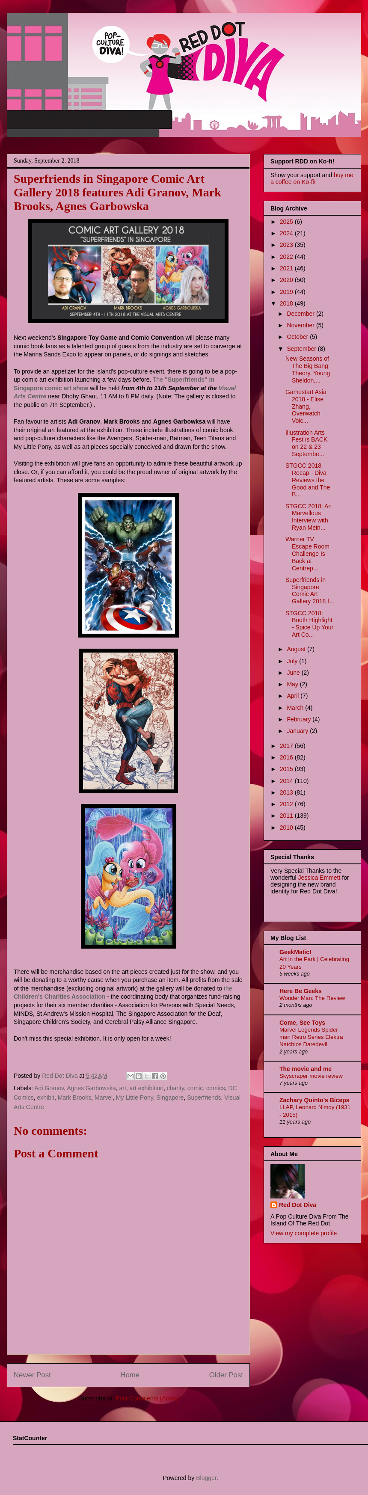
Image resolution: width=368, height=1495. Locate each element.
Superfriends (204, 1097)
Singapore (170, 1097)
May (293, 684)
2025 (287, 221)
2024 (287, 233)
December (301, 313)
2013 (287, 792)
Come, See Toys (302, 1022)
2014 (287, 780)
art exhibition (146, 1088)
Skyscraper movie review (311, 1076)
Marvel (104, 1097)
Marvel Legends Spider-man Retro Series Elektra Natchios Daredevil (311, 1037)
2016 (287, 757)
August (297, 649)
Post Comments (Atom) (147, 1398)
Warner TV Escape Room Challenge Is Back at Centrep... (307, 553)
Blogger (206, 1477)
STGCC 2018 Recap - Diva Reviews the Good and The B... (307, 480)
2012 (287, 804)
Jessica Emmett (319, 877)
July (293, 661)
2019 (287, 291)
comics (215, 1088)
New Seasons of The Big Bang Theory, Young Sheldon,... (307, 369)
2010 (287, 827)
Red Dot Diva (297, 1204)
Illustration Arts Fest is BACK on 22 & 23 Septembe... (306, 443)
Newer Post (32, 1375)
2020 (287, 279)
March (296, 707)
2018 (287, 303)
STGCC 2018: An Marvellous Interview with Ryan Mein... (308, 517)
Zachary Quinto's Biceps (314, 1100)
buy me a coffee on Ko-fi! (311, 178)
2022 (287, 256)
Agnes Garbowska (91, 1088)
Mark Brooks (75, 1097)
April (293, 695)
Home (129, 1375)
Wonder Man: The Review (312, 998)
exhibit (45, 1097)
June (294, 672)
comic (195, 1088)
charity (175, 1088)
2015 (287, 768)
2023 (287, 244)
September (302, 348)
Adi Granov (49, 1088)
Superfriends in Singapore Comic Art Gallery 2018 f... (309, 590)
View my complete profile (303, 1233)
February (299, 719)
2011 (287, 815)
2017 (287, 745)
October (298, 336)
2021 (287, 268)
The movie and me (305, 1068)
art (122, 1088)
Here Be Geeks (300, 991)
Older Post (226, 1375)
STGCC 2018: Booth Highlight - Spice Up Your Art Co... (309, 624)
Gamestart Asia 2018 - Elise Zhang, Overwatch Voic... (305, 406)
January (298, 730)
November (301, 325)
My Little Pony (134, 1097)
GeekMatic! (295, 952)
